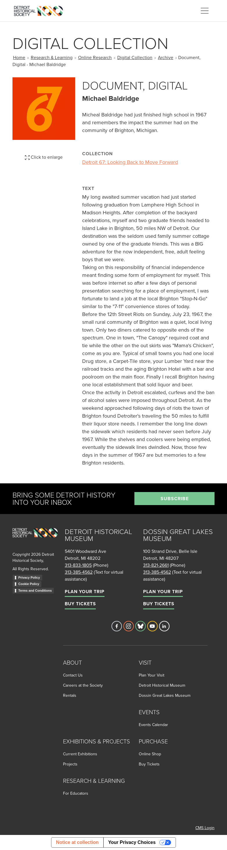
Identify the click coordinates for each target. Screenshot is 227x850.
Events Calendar (153, 724)
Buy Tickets (80, 603)
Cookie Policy (28, 584)
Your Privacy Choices (132, 842)
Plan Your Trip (85, 591)
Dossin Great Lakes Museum (164, 695)
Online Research (95, 57)
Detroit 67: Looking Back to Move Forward (130, 162)
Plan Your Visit (151, 675)
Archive (165, 57)
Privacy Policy (29, 577)
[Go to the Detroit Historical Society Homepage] (41, 10)
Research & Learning (52, 57)
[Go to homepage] (35, 539)
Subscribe (175, 498)
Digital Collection (134, 57)
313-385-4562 (79, 572)
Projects (70, 764)
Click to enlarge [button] (44, 157)
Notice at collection (77, 842)
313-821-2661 (156, 565)
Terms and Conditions (35, 590)
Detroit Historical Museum (162, 685)
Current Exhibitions (80, 754)
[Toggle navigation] (204, 11)
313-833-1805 (78, 565)
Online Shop (150, 754)
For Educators (75, 793)
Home (19, 57)
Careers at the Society (83, 685)
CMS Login (205, 828)
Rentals (69, 695)
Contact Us (73, 675)
